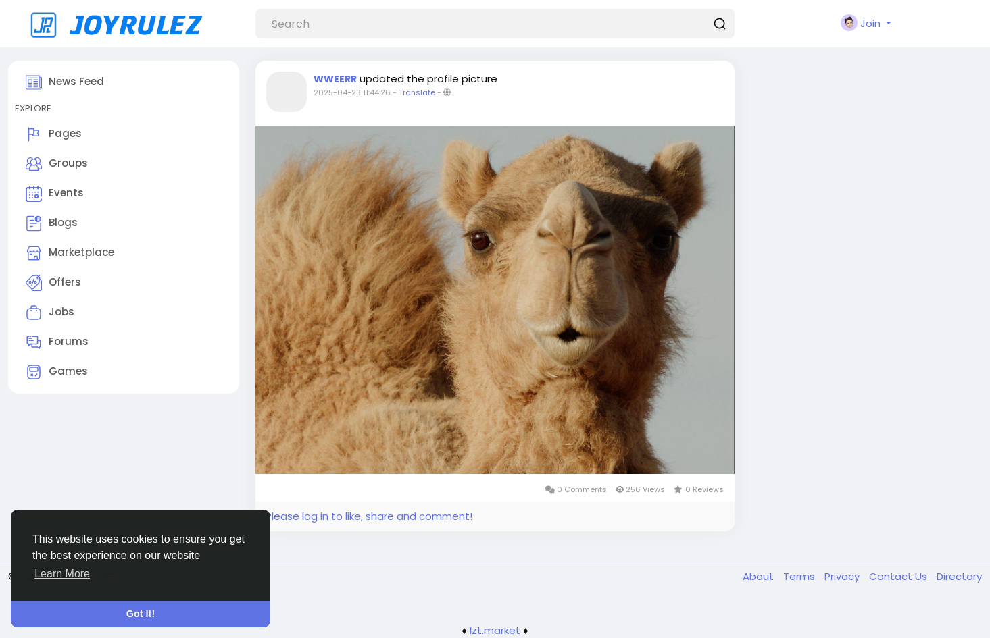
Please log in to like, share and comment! (369, 516)
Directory (959, 576)
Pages (54, 134)
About (759, 576)
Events (55, 194)
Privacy (843, 576)
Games (57, 372)
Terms (800, 576)
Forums (57, 342)
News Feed (65, 82)
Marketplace (70, 253)
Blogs (52, 223)
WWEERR (335, 79)
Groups (57, 164)
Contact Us (899, 576)
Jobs (50, 312)
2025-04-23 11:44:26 (352, 92)
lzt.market (495, 630)
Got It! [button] (140, 613)
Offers (53, 283)
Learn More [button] (62, 573)
